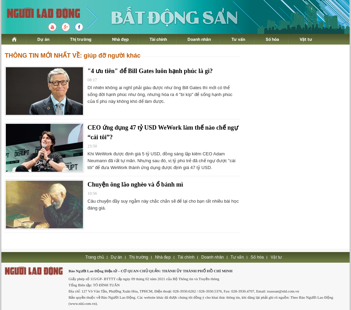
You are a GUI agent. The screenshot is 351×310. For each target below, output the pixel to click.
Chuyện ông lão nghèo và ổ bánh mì (135, 184)
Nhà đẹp (120, 39)
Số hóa (272, 39)
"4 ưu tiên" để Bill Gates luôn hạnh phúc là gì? (150, 71)
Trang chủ (94, 257)
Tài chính (158, 39)
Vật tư (306, 39)
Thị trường (81, 39)
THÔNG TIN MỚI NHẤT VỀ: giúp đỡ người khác (73, 55)
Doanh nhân (199, 39)
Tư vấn (238, 39)
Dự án (43, 39)
